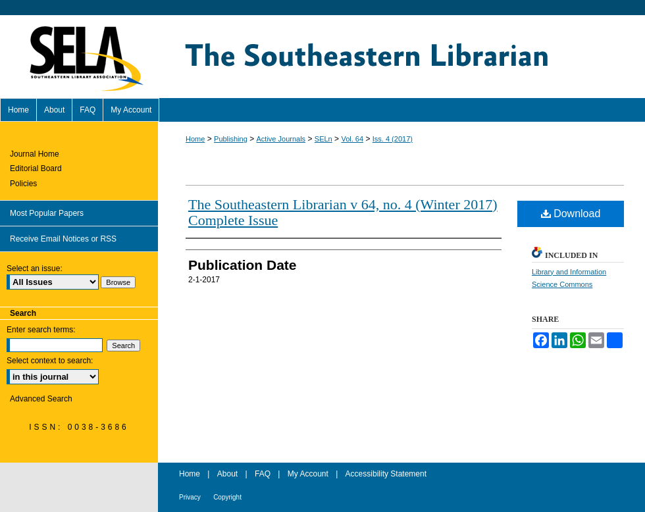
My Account (308, 473)
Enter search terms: (41, 329)
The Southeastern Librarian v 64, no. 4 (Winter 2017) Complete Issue (343, 212)
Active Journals (281, 139)
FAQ (263, 473)
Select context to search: (50, 360)
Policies (23, 183)
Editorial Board (36, 168)
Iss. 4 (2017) (393, 139)
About (227, 473)
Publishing (230, 139)
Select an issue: (35, 268)
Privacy (190, 497)
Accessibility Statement (386, 473)
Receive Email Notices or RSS (63, 238)
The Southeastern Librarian (401, 56)
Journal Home (34, 154)
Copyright (227, 497)
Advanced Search (41, 398)
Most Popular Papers (47, 213)
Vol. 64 (352, 139)
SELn (323, 139)
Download (571, 213)
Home (195, 139)
